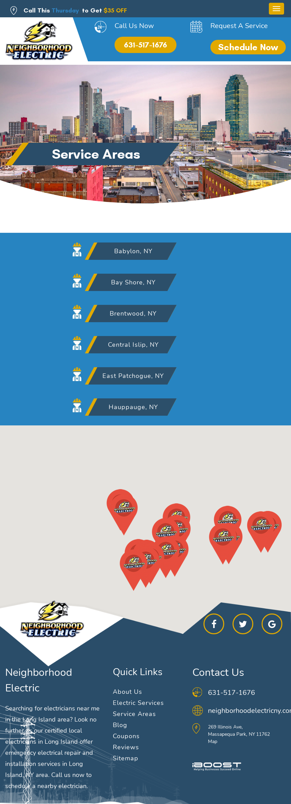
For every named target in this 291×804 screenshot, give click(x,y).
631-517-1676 (145, 45)
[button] (131, 531)
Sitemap (125, 758)
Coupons (126, 736)
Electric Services (138, 703)
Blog (120, 725)
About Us (127, 692)
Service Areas (134, 714)
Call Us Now (134, 25)
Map (212, 741)
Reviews (126, 747)
